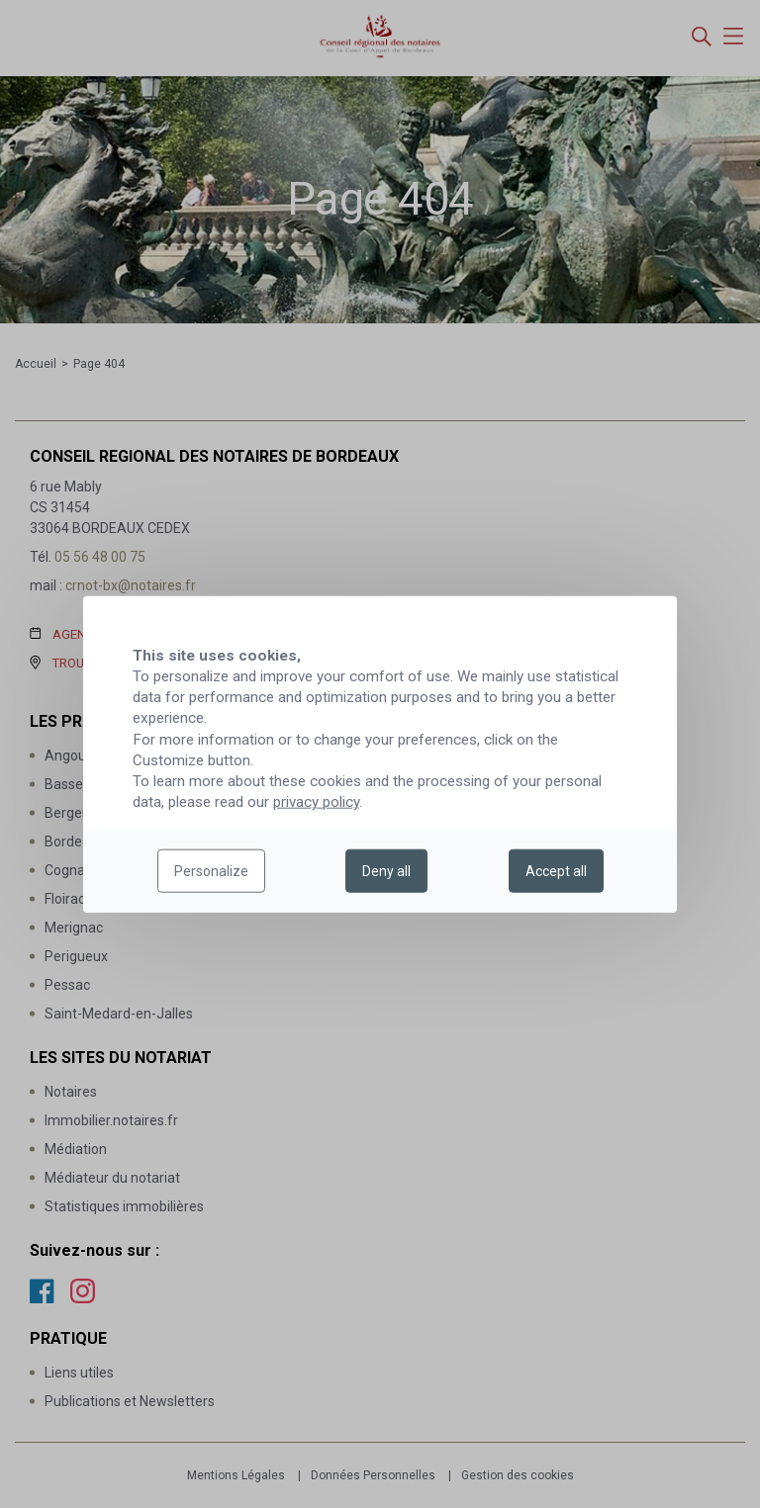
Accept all (556, 871)
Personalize (211, 871)
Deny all (386, 871)
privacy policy (316, 802)
